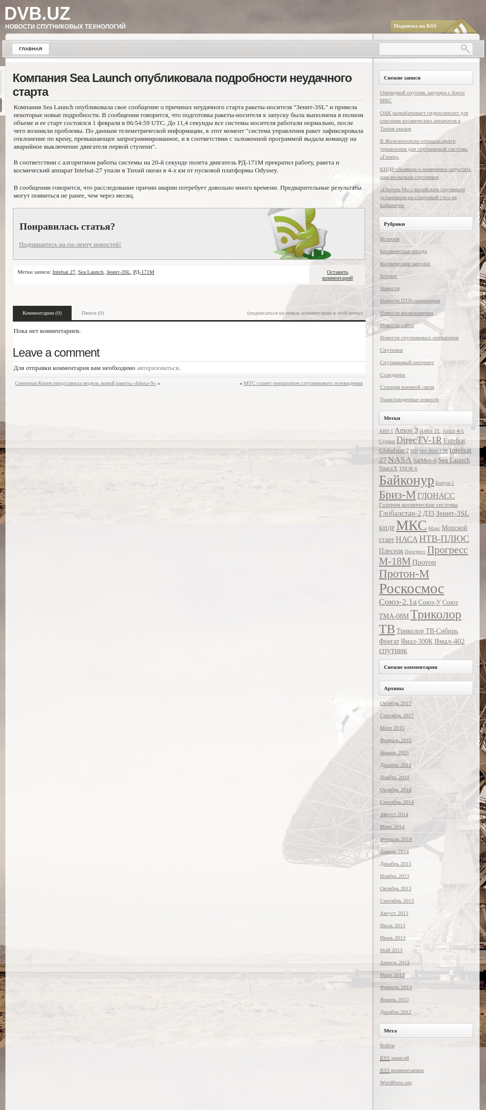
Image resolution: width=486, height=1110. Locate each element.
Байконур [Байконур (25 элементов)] (406, 480)
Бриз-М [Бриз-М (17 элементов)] (397, 494)
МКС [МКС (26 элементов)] (411, 525)
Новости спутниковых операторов (419, 337)
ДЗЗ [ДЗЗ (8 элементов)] (428, 513)
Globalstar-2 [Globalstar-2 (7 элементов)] (394, 450)
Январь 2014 (394, 851)
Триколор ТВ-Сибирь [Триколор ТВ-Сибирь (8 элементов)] (427, 631)
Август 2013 (394, 913)
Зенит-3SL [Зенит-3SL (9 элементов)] (452, 513)
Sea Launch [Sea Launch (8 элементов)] (454, 460)
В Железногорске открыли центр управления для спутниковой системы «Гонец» (424, 149)
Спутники (391, 350)
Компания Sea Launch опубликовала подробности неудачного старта (182, 84)
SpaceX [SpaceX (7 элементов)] (388, 468)
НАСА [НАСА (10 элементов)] (407, 539)
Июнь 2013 (392, 938)
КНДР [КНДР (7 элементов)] (387, 528)
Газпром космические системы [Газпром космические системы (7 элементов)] (418, 504)
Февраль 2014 (396, 839)
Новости (390, 288)
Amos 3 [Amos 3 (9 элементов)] (406, 430)
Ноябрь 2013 (394, 876)
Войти (387, 1045)
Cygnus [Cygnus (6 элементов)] (387, 441)
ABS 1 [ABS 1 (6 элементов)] (386, 431)
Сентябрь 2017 (397, 715)
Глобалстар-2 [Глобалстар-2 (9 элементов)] (400, 513)
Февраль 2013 (396, 987)
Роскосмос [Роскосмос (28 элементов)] (411, 588)
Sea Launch (91, 272)
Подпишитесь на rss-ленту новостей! (70, 244)
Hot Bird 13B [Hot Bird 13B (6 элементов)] (433, 450)
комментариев (401, 1070)
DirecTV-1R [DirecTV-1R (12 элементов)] (419, 440)
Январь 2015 (394, 752)
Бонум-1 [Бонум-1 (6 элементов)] (445, 483)
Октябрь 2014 (395, 789)
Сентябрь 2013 (397, 901)
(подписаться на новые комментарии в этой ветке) (305, 313)
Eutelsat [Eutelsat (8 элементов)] (454, 441)
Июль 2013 (392, 925)
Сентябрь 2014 (397, 802)
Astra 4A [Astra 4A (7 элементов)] (453, 430)
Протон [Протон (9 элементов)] (424, 562)
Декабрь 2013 (395, 863)
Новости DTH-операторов (410, 300)
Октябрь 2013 (395, 888)
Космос (388, 276)
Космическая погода (403, 251)
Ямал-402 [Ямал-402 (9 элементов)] (449, 641)
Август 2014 (394, 814)
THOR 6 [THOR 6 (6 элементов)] (408, 468)
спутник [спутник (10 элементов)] (393, 650)
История (389, 239)
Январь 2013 (394, 999)
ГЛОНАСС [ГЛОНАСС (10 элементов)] (436, 495)
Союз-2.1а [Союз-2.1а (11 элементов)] (398, 602)
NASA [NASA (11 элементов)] (399, 459)
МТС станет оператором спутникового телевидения (303, 383)
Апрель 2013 (394, 962)
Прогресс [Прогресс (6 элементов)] (415, 551)
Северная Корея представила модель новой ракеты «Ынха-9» (85, 383)
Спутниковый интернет (407, 362)
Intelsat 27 (63, 272)
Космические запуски (405, 263)
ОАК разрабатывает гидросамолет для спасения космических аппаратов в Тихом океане (424, 120)
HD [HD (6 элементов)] (414, 450)
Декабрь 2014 (395, 765)
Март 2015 (392, 728)
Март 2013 (392, 975)
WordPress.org (396, 1082)
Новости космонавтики (406, 313)
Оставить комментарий (338, 275)
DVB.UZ (37, 13)
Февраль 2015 (396, 740)
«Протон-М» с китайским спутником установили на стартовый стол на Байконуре (422, 197)
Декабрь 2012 (395, 1012)
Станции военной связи (407, 387)
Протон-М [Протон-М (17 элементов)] (404, 573)
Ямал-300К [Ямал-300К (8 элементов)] (417, 641)
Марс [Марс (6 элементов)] (434, 528)
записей (394, 1058)
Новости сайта (396, 325)
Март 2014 (392, 826)
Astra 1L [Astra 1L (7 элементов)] (430, 430)
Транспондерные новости (409, 399)
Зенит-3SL (118, 272)
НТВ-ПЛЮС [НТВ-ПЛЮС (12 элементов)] (444, 539)
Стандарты (392, 374)
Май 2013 (391, 950)
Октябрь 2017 (395, 703)
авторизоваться (158, 367)
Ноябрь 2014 (394, 777)
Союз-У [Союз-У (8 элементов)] (429, 602)
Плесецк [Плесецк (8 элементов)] (391, 551)
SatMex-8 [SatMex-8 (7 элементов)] (425, 460)
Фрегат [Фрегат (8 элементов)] (389, 641)
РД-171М (144, 272)
